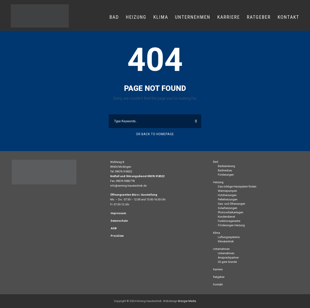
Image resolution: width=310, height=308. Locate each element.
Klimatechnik (226, 241)
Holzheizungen (227, 195)
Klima (160, 17)
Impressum (118, 213)
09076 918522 (123, 171)
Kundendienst (226, 216)
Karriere (228, 17)
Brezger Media (187, 301)
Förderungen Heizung (231, 225)
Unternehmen (192, 17)
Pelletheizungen (227, 199)
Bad (114, 17)
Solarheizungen (227, 208)
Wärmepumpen (227, 190)
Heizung (136, 17)
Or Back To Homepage (155, 134)
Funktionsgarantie (229, 221)
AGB (114, 228)
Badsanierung (226, 166)
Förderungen (226, 174)
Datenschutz (119, 220)
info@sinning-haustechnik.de (128, 185)
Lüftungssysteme (229, 237)
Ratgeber (259, 17)
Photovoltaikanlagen (230, 212)
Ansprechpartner (228, 257)
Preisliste (117, 235)
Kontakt (288, 17)
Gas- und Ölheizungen (231, 203)
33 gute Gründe (227, 261)
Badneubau (225, 170)
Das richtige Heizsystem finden (237, 186)
